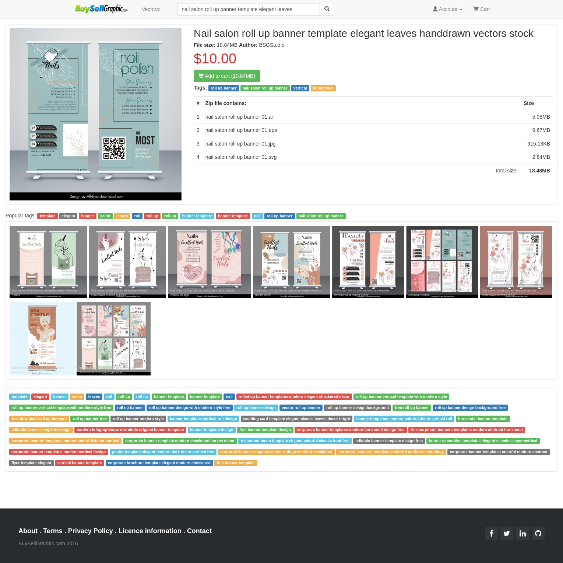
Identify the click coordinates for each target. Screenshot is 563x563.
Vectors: (151, 9)
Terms (53, 531)
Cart (482, 8)
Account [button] (448, 9)
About (28, 531)
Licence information (150, 531)
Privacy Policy (90, 531)
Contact (199, 531)
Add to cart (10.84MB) (226, 76)
